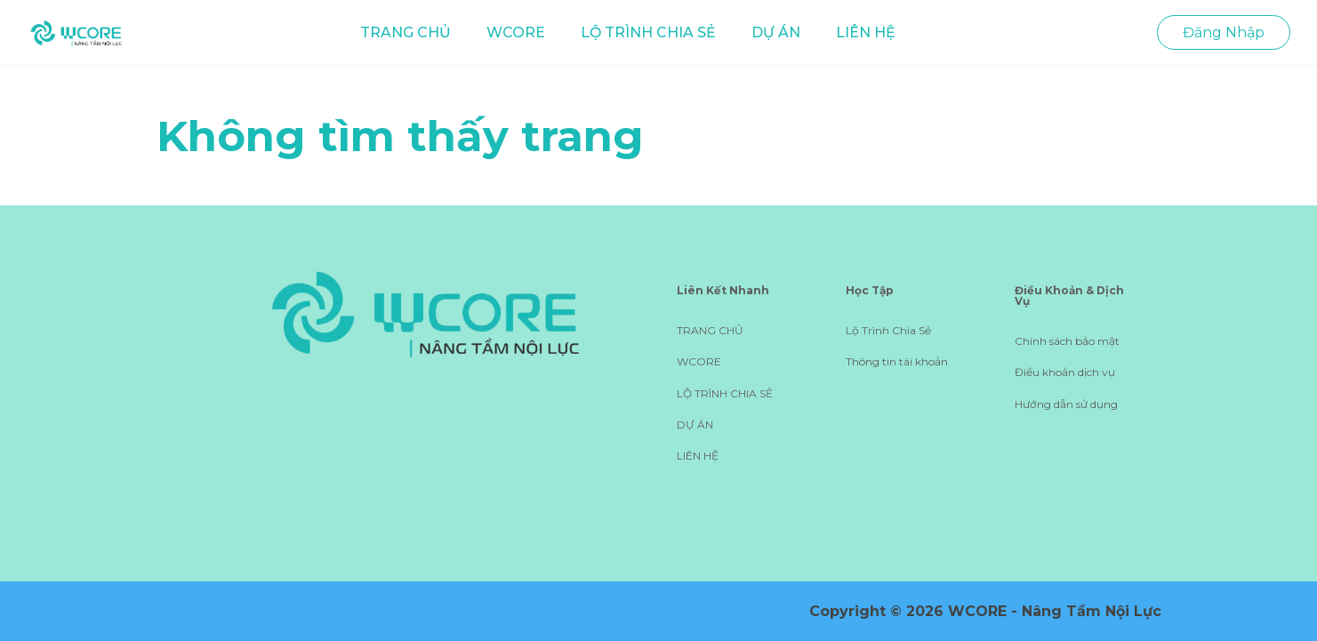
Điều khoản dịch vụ (1065, 372)
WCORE (515, 32)
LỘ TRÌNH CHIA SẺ (648, 32)
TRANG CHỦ (405, 32)
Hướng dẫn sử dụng (1066, 404)
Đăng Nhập (1224, 32)
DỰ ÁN (775, 32)
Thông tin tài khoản (897, 361)
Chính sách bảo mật (1067, 341)
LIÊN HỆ (865, 32)
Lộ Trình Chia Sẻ (888, 330)
